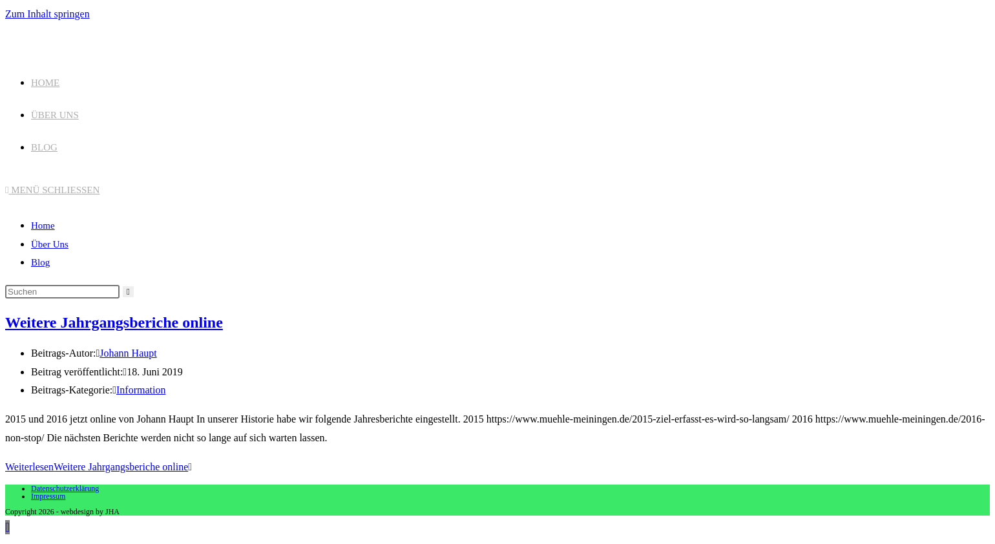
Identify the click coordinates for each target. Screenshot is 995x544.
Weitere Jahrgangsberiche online (114, 322)
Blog (40, 262)
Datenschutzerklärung (65, 488)
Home (43, 225)
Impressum (48, 496)
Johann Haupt (128, 353)
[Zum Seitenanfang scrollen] (7, 527)
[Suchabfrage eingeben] (62, 291)
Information (140, 389)
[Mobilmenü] (52, 190)
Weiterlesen (98, 466)
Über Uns (49, 244)
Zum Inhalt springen (47, 13)
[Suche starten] (128, 292)
